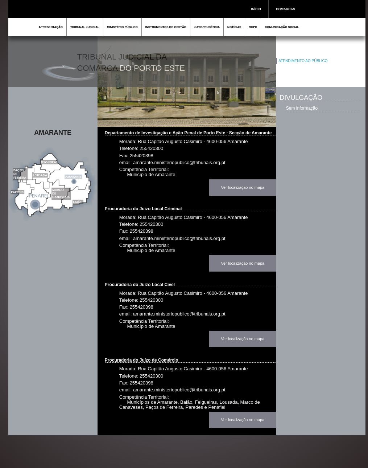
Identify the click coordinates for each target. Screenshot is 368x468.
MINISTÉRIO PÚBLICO (122, 27)
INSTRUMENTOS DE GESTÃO (165, 27)
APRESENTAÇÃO (51, 27)
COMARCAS (285, 9)
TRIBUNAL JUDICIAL (84, 27)
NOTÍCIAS (234, 27)
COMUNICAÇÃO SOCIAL (282, 27)
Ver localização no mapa (242, 187)
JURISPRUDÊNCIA (207, 27)
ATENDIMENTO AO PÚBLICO (302, 61)
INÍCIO (256, 9)
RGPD (253, 27)
